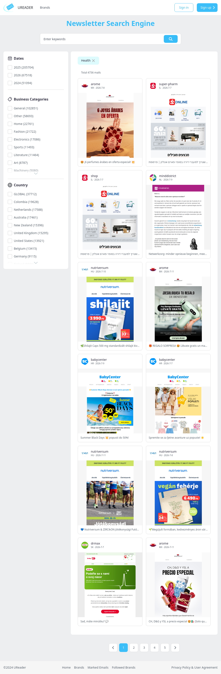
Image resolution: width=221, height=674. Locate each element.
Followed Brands (123, 667)
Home (66, 667)
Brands (45, 7)
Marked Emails (98, 667)
